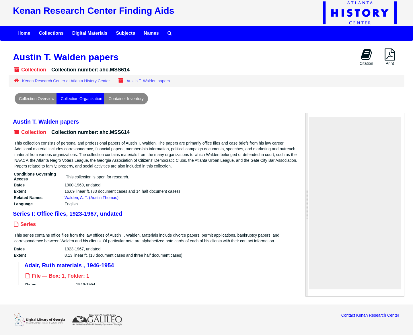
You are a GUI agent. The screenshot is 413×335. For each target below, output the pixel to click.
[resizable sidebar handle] (307, 204)
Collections (51, 33)
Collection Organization (81, 98)
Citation (366, 57)
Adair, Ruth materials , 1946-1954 (69, 265)
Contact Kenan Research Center (370, 315)
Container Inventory (125, 98)
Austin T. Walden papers (46, 121)
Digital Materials (90, 33)
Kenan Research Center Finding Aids (93, 10)
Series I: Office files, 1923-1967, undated (67, 214)
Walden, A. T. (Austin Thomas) (91, 197)
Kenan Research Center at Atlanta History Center (66, 81)
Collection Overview (36, 98)
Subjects (125, 33)
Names (151, 33)
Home (23, 33)
